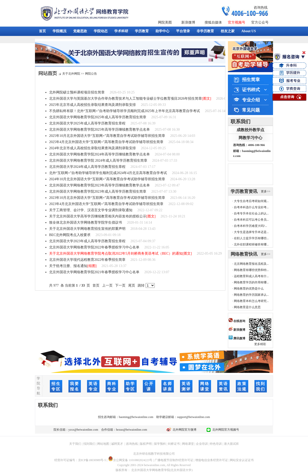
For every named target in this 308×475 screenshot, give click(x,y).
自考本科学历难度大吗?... (250, 226)
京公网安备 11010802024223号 (130, 460)
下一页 (120, 285)
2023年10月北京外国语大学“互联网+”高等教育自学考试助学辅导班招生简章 (107, 198)
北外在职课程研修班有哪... (251, 244)
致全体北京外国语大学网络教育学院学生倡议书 (85, 222)
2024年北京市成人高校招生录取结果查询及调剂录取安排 (92, 148)
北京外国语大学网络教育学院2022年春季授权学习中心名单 (94, 247)
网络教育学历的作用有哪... (251, 282)
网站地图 (103, 443)
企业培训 (202, 443)
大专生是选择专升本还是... (251, 232)
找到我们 (89, 443)
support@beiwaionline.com (193, 417)
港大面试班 (231, 443)
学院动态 (101, 31)
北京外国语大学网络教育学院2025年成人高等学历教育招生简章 (97, 117)
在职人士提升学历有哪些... (251, 238)
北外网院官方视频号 (225, 429)
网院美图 (165, 22)
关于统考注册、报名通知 (68, 266)
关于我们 (75, 443)
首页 (42, 31)
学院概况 (59, 31)
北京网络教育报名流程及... (251, 264)
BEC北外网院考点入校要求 (70, 235)
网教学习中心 (250, 138)
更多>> (265, 191)
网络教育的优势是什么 (249, 288)
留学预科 (160, 443)
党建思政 (80, 31)
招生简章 (251, 79)
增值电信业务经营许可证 (211, 460)
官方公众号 (260, 22)
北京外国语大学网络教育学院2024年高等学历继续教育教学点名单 (99, 154)
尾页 (131, 285)
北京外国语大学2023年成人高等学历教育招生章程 (87, 241)
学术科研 (121, 31)
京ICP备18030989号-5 (92, 460)
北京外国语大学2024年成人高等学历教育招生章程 (87, 167)
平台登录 (183, 31)
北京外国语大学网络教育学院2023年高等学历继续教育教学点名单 (99, 185)
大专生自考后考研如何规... (251, 201)
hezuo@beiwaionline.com (131, 429)
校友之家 (228, 31)
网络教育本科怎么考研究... (251, 301)
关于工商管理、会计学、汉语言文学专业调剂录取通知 (90, 210)
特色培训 (216, 443)
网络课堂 (188, 443)
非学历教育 (205, 31)
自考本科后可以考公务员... (251, 219)
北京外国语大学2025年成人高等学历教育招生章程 (87, 123)
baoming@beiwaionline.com (136, 417)
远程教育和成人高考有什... (251, 276)
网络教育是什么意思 (247, 307)
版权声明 (146, 443)
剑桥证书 (174, 443)
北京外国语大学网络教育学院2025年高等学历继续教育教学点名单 (99, 129)
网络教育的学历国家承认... (251, 295)
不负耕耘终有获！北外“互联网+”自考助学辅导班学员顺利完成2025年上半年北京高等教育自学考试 (124, 111)
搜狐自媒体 (213, 22)
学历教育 (142, 31)
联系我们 (240, 121)
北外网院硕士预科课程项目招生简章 (77, 92)
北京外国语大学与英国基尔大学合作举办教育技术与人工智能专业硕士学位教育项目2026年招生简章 (125, 98)
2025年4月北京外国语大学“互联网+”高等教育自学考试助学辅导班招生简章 (106, 142)
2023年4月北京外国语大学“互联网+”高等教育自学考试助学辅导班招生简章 (106, 204)
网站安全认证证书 (242, 460)
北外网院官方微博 (183, 429)
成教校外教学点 (250, 130)
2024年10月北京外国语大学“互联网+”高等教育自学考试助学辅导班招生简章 (107, 179)
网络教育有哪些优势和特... (251, 270)
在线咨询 (237, 321)
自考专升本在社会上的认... (251, 213)
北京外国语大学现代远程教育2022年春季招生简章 (87, 260)
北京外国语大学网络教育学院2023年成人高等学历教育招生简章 (97, 191)
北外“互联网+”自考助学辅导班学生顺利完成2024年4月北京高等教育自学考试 (108, 173)
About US (248, 31)
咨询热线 (261, 7)
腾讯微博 (237, 338)
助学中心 (162, 31)
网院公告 (91, 73)
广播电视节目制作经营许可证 (173, 460)
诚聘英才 (117, 443)
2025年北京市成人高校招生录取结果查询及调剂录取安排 (92, 105)
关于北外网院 (71, 73)
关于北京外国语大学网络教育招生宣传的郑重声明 (87, 229)
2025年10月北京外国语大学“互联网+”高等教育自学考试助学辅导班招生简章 (107, 136)
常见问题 (251, 110)
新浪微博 (188, 22)
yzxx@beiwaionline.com (83, 429)
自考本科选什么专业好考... (251, 207)
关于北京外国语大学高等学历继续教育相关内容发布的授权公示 (97, 216)
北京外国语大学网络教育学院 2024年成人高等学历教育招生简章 (98, 160)
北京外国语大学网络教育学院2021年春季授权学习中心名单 (94, 272)
